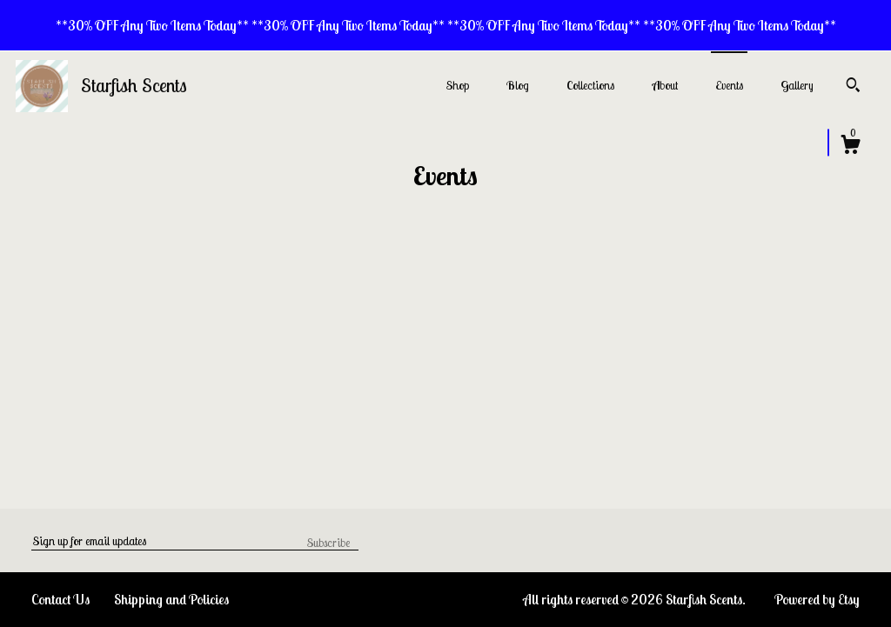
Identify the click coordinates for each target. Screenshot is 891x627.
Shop (457, 85)
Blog (517, 85)
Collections (590, 85)
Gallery (797, 85)
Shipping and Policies (171, 599)
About (665, 85)
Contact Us (60, 599)
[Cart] (850, 147)
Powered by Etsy (817, 599)
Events (729, 85)
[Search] (853, 87)
